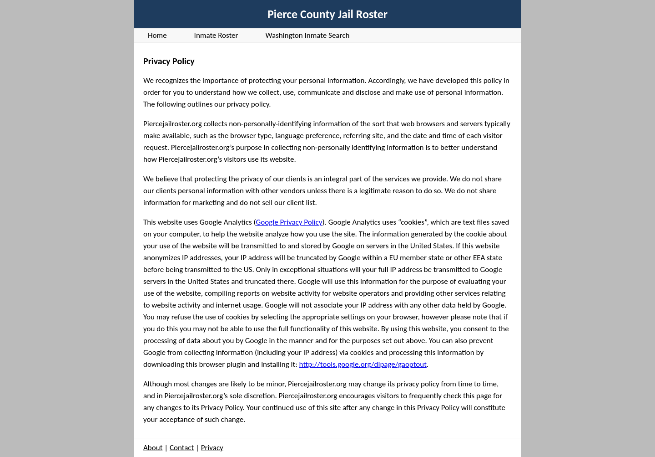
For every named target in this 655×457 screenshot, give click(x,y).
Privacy (212, 447)
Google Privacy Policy (289, 222)
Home (157, 35)
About (152, 447)
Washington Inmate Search (307, 35)
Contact (182, 447)
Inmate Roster (216, 35)
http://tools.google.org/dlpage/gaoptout (363, 364)
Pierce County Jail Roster (327, 14)
